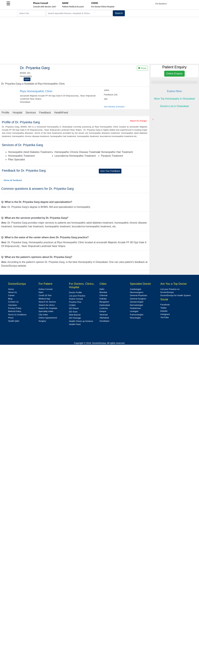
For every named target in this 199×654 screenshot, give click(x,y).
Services (31, 112)
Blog (10, 299)
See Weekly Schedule (114, 106)
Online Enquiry (174, 73)
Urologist (134, 311)
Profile (5, 112)
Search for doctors (47, 302)
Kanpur (102, 311)
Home (11, 289)
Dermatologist (136, 305)
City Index (43, 314)
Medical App (44, 299)
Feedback (45, 112)
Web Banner (75, 315)
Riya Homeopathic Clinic (36, 91)
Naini (40, 292)
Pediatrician (135, 308)
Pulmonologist (136, 314)
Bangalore (104, 302)
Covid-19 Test (44, 295)
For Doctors (161, 3)
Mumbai (103, 292)
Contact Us (13, 302)
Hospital (17, 112)
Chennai (103, 295)
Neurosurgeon (136, 292)
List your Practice (77, 296)
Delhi (101, 289)
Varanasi (103, 314)
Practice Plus (75, 302)
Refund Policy (14, 311)
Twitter (163, 308)
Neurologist (135, 318)
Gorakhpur (104, 321)
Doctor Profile (75, 292)
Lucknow (103, 308)
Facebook (165, 304)
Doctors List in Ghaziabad (174, 106)
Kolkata (102, 299)
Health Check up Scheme (81, 321)
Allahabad (104, 318)
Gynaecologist (136, 302)
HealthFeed (61, 112)
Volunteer (12, 305)
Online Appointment (47, 318)
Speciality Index (45, 311)
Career (11, 295)
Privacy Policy (14, 308)
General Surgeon (138, 299)
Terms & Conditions (17, 314)
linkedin (164, 311)
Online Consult (45, 289)
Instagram (165, 314)
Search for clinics (46, 305)
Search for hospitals (47, 308)
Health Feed (75, 324)
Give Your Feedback (110, 171)
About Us (12, 292)
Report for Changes (138, 121)
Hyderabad (104, 305)
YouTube (164, 317)
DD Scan (73, 311)
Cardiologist (135, 289)
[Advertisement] (99, 40)
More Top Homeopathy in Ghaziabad (174, 98)
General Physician (138, 295)
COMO (72, 305)
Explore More (174, 91)
